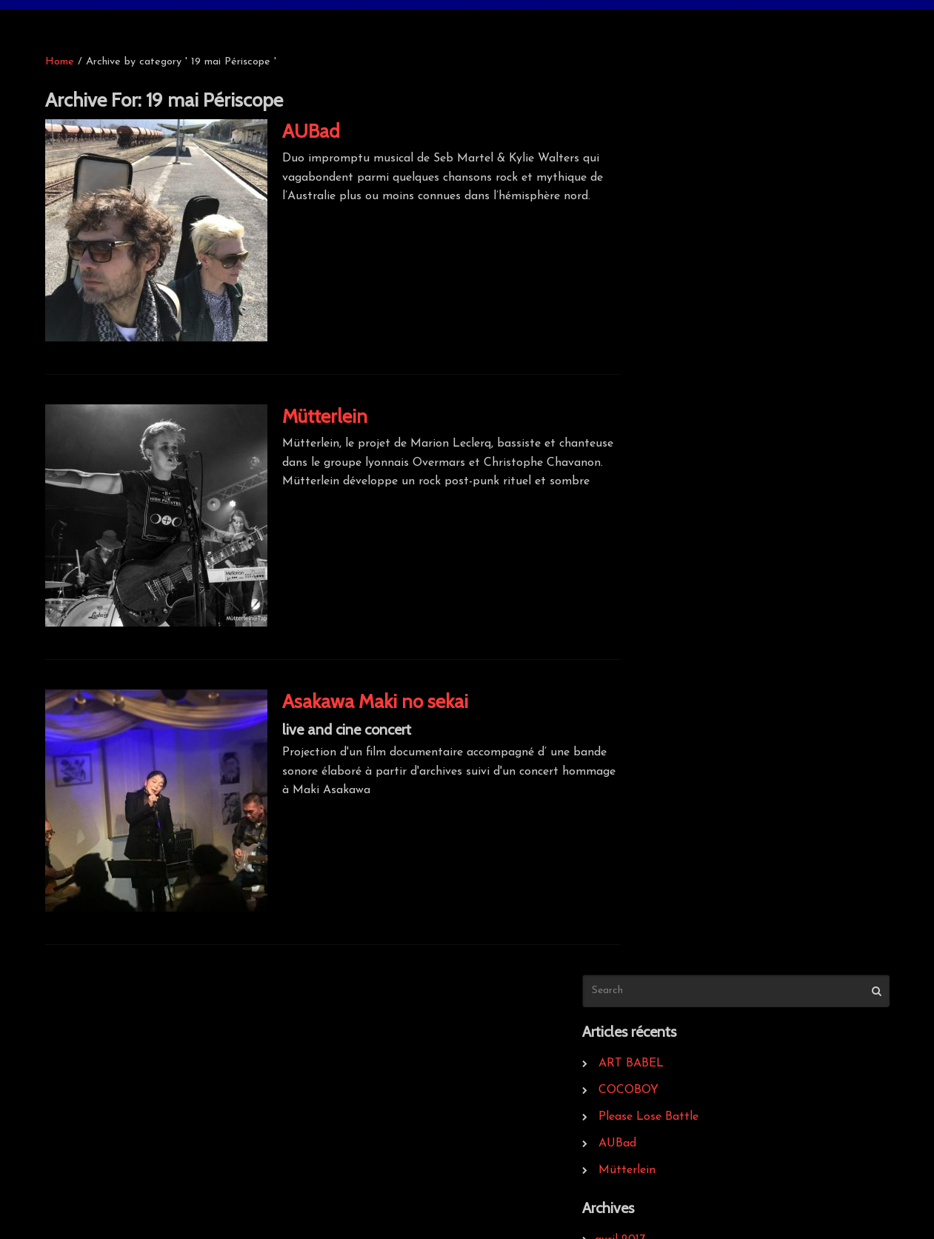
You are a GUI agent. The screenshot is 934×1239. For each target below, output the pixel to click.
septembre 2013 (678, 593)
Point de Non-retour (120, 1169)
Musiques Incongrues (402, 1116)
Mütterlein (324, 416)
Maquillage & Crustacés (129, 1143)
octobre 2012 (670, 700)
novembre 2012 (676, 673)
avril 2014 (661, 486)
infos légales (661, 1063)
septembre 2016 (678, 433)
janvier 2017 (667, 380)
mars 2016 (663, 460)
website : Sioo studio (823, 1203)
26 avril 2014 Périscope (697, 903)
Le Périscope (662, 1089)
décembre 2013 (675, 540)
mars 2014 (663, 513)
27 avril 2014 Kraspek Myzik (710, 929)
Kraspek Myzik (667, 1116)
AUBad (311, 131)
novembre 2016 (676, 407)
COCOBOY (669, 204)
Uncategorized (674, 983)
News (650, 956)
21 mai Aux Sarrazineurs (700, 876)
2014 (647, 849)
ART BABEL (671, 177)
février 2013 (667, 646)
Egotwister (375, 1089)
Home (59, 61)
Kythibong (373, 1063)
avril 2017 (661, 353)
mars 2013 (663, 620)
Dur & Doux (96, 1116)
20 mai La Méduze (686, 823)
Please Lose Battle (689, 230)
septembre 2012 (678, 726)
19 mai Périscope (680, 796)
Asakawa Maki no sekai (375, 701)
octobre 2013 (670, 566)
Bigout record (101, 1063)
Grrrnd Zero (97, 1089)
